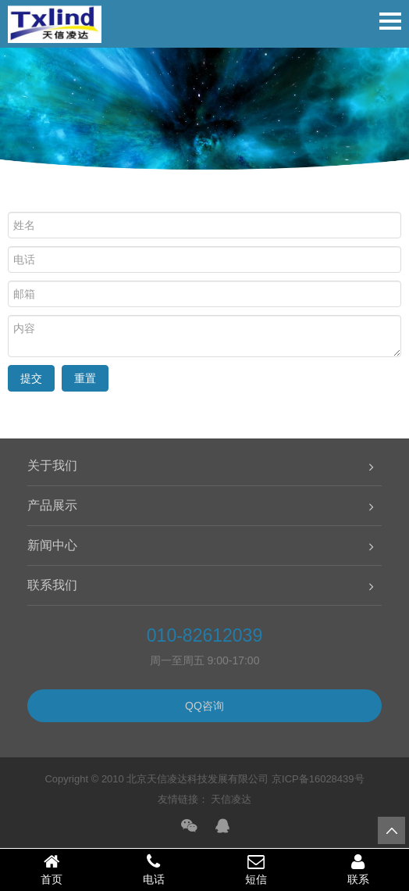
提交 (31, 378)
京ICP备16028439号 (318, 779)
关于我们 (52, 465)
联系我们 (52, 585)
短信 (255, 869)
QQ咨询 (204, 706)
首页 (51, 869)
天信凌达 (231, 799)
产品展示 (52, 505)
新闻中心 (52, 545)
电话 (153, 869)
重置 (85, 378)
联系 (358, 869)
